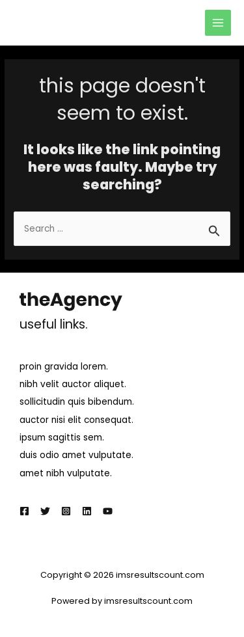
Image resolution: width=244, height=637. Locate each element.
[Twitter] (45, 511)
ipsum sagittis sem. (62, 437)
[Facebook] (24, 511)
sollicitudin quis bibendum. (77, 402)
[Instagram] (66, 511)
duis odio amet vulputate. (76, 455)
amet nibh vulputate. (66, 473)
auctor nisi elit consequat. (76, 420)
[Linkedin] (87, 511)
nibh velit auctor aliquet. (73, 384)
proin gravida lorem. (64, 366)
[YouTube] (108, 511)
